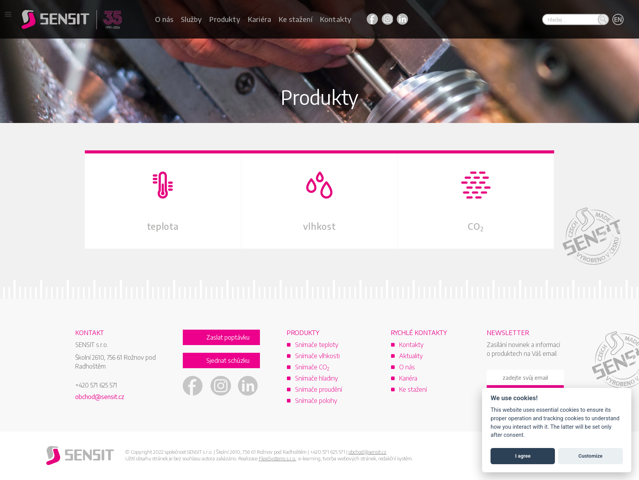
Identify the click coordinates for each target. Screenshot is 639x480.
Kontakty (335, 19)
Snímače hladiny (316, 378)
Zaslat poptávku (228, 338)
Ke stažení (295, 19)
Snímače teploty (316, 345)
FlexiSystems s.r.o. (277, 459)
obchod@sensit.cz (99, 397)
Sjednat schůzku (228, 361)
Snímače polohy (316, 401)
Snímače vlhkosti (317, 356)
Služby (191, 19)
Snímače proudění (318, 390)
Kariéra (259, 19)
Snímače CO (312, 367)
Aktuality (411, 356)
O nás (164, 19)
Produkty (224, 19)
